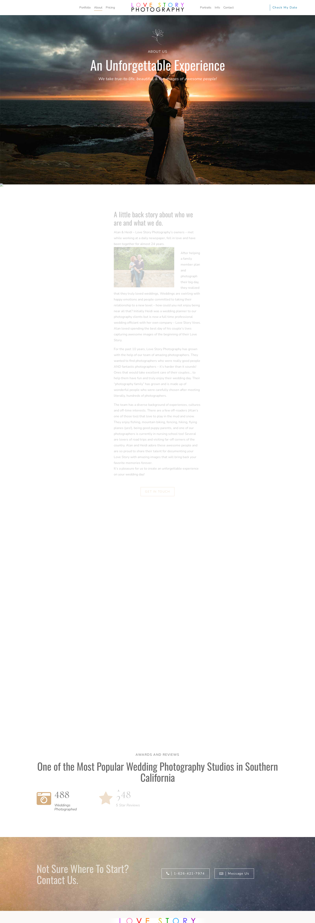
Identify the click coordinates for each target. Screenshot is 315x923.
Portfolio (85, 7)
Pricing (110, 7)
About (98, 7)
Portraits (205, 7)
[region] (157, 912)
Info (217, 7)
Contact (228, 7)
